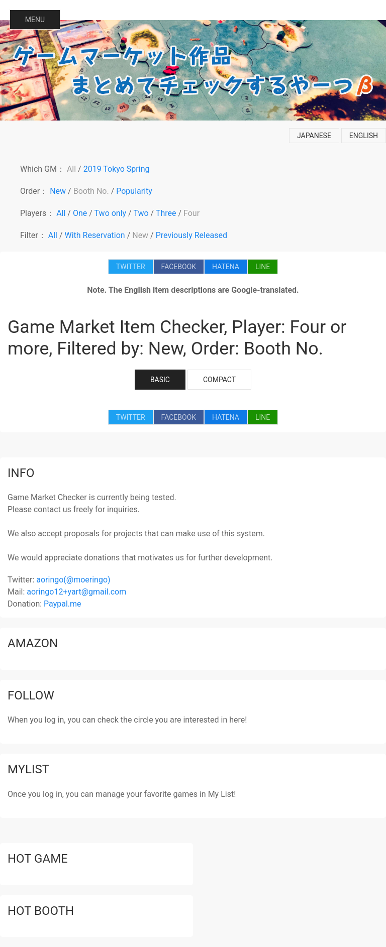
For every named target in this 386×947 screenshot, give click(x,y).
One (80, 213)
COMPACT (219, 380)
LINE (262, 267)
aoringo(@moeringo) (73, 579)
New (58, 191)
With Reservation (95, 235)
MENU (35, 20)
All (71, 169)
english (363, 136)
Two (140, 213)
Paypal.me (62, 604)
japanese (314, 136)
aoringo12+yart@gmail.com (76, 592)
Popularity (134, 191)
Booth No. (91, 191)
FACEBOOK (178, 267)
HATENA (225, 267)
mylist (28, 769)
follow (31, 695)
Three (166, 213)
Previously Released (191, 235)
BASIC (160, 380)
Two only (110, 213)
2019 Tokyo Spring (116, 169)
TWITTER (130, 267)
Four (191, 213)
